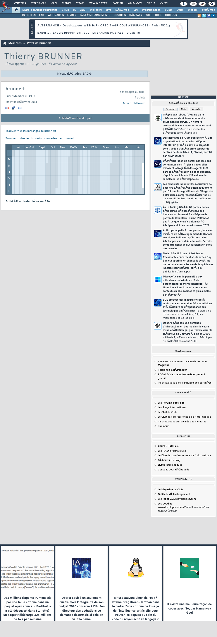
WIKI (148, 15)
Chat (79, 3)
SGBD (168, 10)
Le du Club (170, 489)
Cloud (65, 10)
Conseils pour (173, 469)
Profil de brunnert (39, 43)
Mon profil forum (134, 103)
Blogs (66, 3)
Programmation (151, 10)
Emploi (117, 3)
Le (162, 412)
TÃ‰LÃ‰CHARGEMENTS (94, 15)
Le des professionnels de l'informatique (184, 416)
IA (74, 10)
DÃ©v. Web (122, 10)
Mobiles (193, 10)
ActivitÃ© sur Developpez (75, 118)
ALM (83, 10)
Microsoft (96, 10)
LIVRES (71, 15)
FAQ (54, 3)
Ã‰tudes (134, 3)
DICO (158, 15)
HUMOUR (171, 15)
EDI (135, 10)
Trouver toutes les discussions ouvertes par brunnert (39, 138)
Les (171, 403)
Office (180, 10)
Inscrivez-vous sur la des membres (182, 421)
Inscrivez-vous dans (185, 382)
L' (163, 426)
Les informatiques (172, 407)
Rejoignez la (172, 370)
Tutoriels (38, 3)
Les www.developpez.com (177, 499)
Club (164, 3)
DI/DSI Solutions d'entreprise (39, 10)
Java (108, 10)
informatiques (170, 465)
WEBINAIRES (56, 15)
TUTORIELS (29, 15)
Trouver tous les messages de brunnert (30, 131)
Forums (20, 3)
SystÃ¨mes (208, 10)
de (174, 494)
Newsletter (98, 3)
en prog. (169, 460)
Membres (14, 43)
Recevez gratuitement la (179, 361)
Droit (150, 3)
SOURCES (120, 15)
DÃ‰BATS (135, 15)
